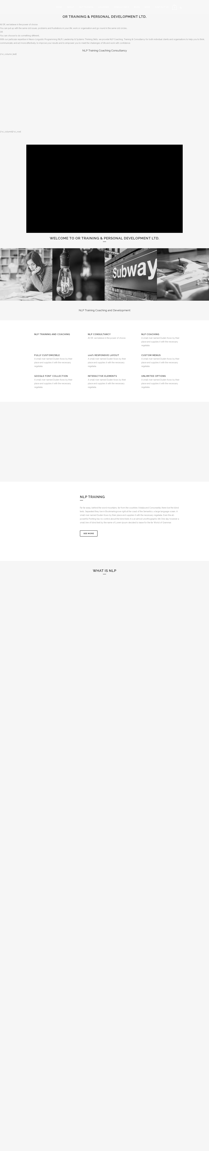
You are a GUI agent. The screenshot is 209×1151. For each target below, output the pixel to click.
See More (88, 533)
